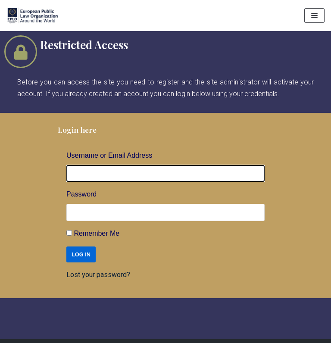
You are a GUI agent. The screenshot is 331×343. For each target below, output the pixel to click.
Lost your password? (98, 275)
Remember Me (96, 233)
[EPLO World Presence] (32, 15)
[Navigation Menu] (314, 15)
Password (81, 194)
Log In (81, 254)
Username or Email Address (109, 155)
